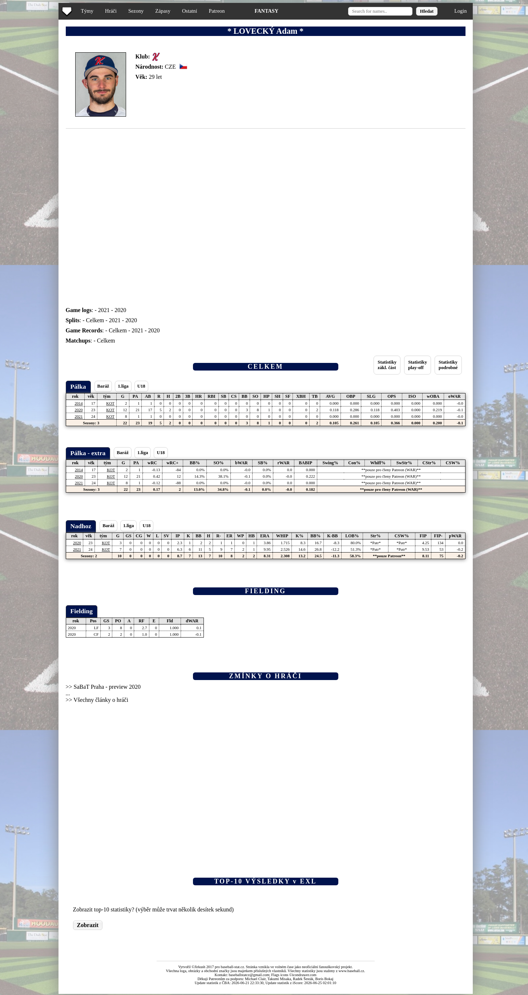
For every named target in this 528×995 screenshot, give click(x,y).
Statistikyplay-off (417, 365)
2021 (104, 310)
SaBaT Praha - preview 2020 (107, 687)
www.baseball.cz (351, 971)
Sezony (136, 11)
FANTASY (266, 11)
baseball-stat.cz (232, 967)
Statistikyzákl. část (387, 365)
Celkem (95, 320)
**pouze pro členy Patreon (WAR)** (391, 470)
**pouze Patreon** (389, 556)
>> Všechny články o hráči (97, 700)
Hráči (111, 11)
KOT (110, 403)
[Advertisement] (30, 145)
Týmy (87, 11)
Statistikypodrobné (448, 365)
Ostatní (189, 11)
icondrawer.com (304, 975)
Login (460, 11)
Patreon (217, 11)
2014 (78, 403)
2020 (120, 310)
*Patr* (375, 543)
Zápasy (162, 11)
